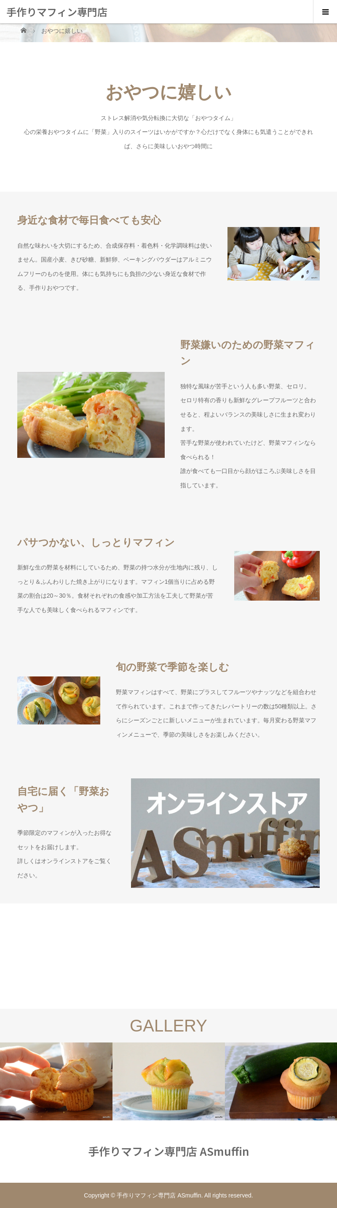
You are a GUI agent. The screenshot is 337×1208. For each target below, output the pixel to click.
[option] (56, 1081)
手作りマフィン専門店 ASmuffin (56, 23)
